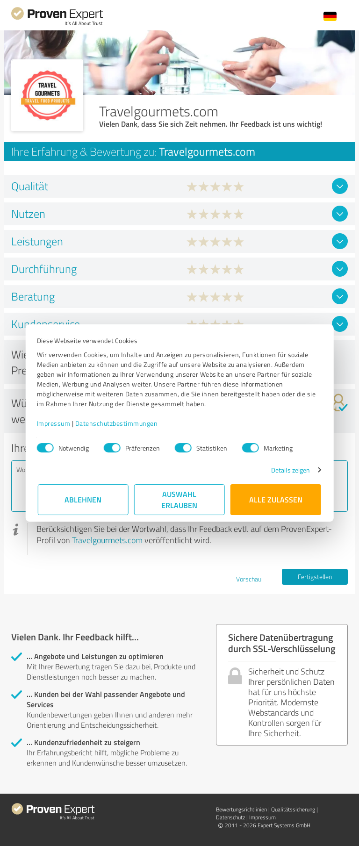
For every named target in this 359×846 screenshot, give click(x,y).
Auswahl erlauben (180, 499)
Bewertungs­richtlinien (241, 809)
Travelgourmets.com (107, 539)
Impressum (55, 423)
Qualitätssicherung (293, 809)
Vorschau (248, 578)
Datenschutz (230, 817)
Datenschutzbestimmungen (117, 423)
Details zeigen (289, 470)
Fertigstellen (315, 576)
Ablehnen (83, 499)
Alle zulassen (275, 499)
